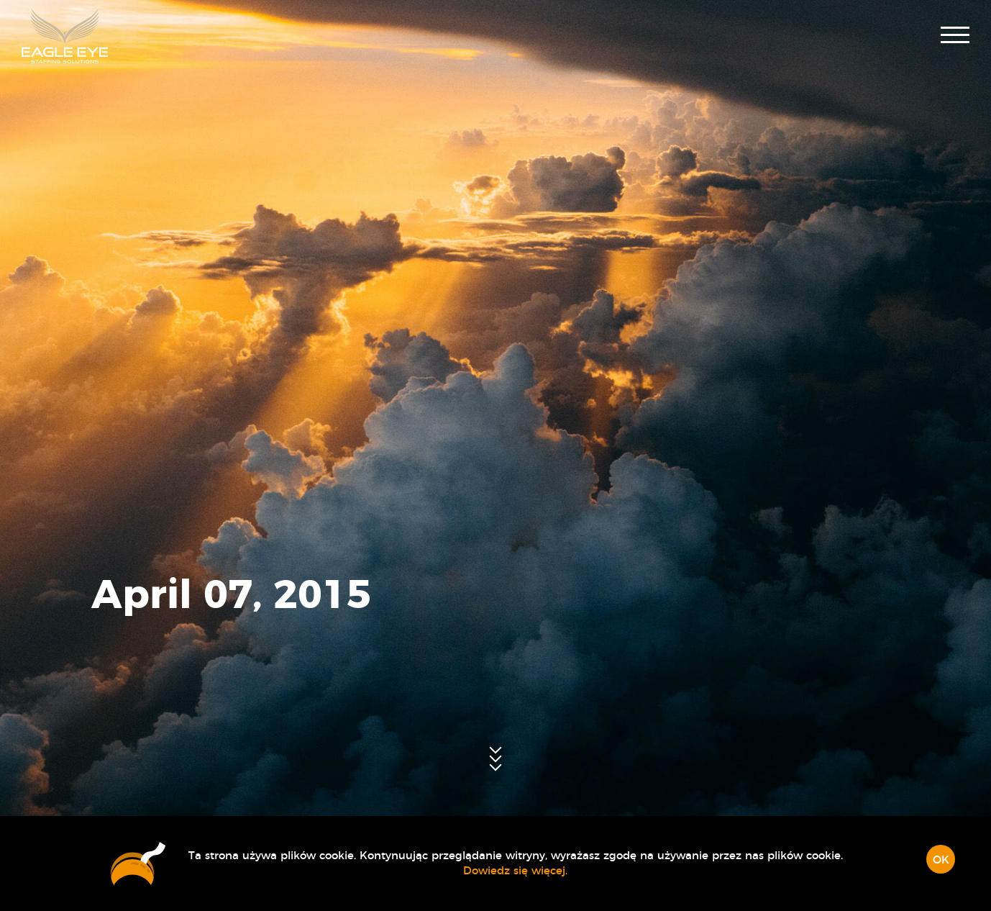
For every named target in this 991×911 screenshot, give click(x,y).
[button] (955, 36)
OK (941, 860)
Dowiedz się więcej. (515, 871)
